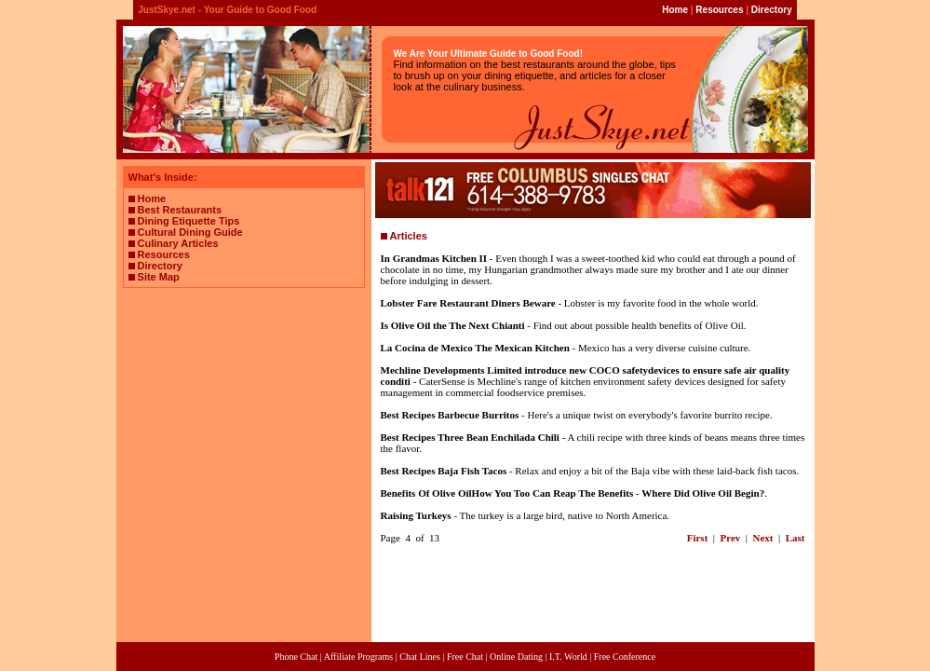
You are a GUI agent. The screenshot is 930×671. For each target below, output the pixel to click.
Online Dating (516, 656)
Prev (731, 537)
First (697, 537)
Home (675, 10)
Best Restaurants (180, 209)
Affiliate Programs (359, 656)
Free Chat (465, 656)
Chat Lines (419, 656)
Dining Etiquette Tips (189, 220)
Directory (771, 10)
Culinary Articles (178, 243)
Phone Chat (296, 656)
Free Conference (624, 656)
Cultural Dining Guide (190, 232)
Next (763, 537)
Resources (719, 10)
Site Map (159, 276)
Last (795, 537)
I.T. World (568, 656)
